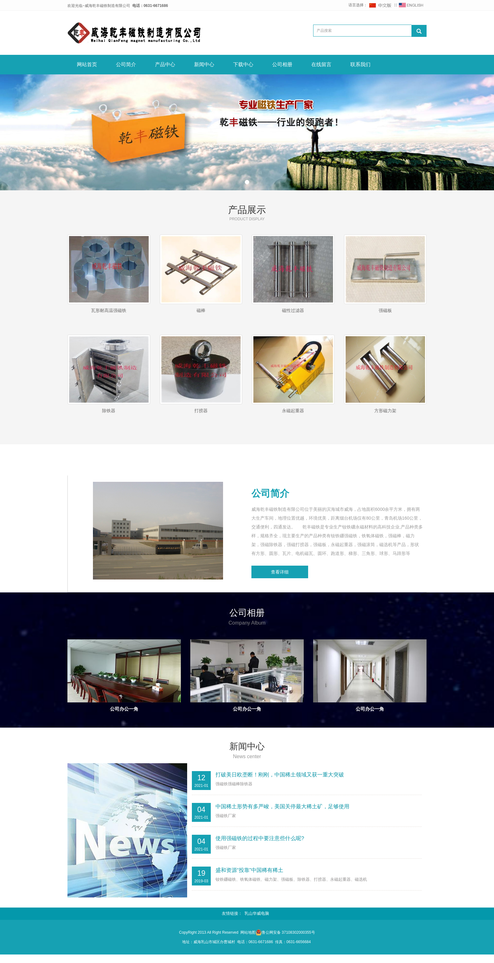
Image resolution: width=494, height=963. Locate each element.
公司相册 (282, 64)
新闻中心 (204, 64)
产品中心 (165, 64)
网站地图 (248, 940)
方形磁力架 (385, 414)
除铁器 (108, 414)
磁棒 (201, 310)
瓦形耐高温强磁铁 (108, 310)
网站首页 (87, 64)
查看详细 (280, 579)
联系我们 (360, 64)
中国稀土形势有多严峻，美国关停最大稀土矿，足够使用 (282, 814)
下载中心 (243, 64)
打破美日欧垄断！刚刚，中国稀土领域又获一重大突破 (279, 783)
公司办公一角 (124, 716)
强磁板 (385, 310)
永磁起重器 (293, 414)
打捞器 (201, 414)
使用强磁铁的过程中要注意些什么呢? (259, 846)
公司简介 (126, 64)
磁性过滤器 (293, 310)
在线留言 (321, 64)
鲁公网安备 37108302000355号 (288, 940)
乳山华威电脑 (256, 922)
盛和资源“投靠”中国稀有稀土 (249, 878)
